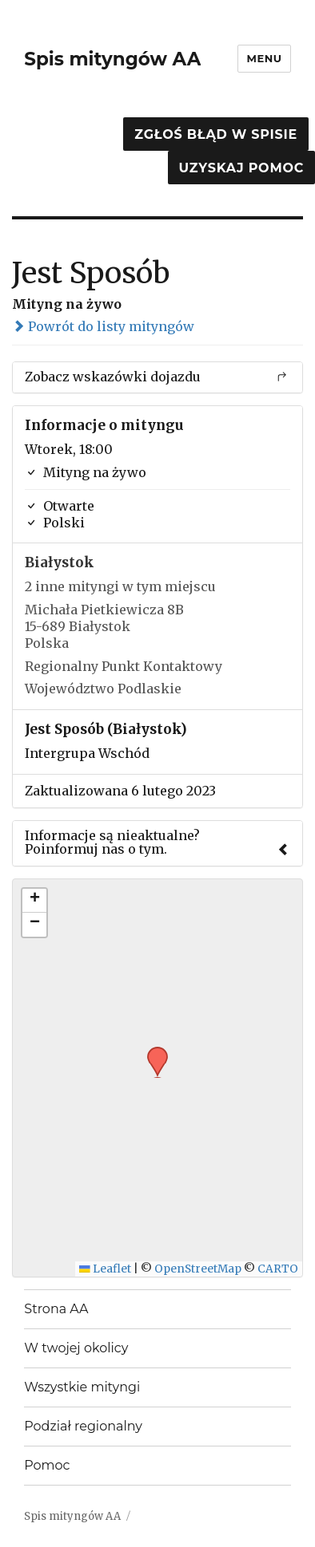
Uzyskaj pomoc (241, 168)
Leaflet (105, 1269)
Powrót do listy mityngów (103, 326)
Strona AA (56, 1308)
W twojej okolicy (76, 1348)
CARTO (277, 1269)
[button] (152, 1051)
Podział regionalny (83, 1426)
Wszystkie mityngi (82, 1387)
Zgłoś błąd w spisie (215, 134)
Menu (263, 58)
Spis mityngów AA (112, 59)
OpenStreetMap (197, 1269)
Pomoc (47, 1465)
